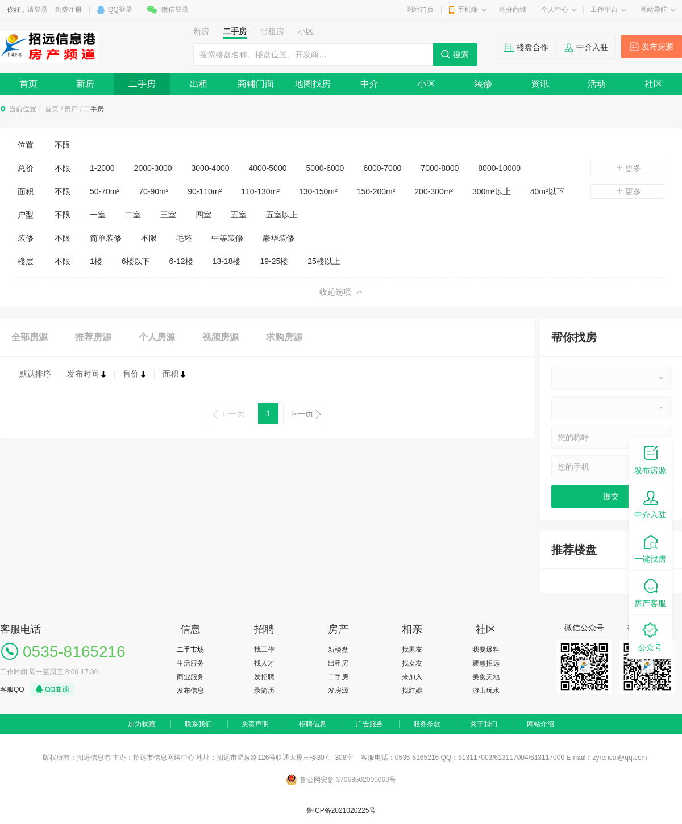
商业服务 (190, 677)
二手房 (142, 84)
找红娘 (412, 691)
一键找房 (650, 547)
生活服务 (190, 663)
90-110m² (205, 191)
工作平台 (604, 10)
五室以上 (282, 214)
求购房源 (284, 337)
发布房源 (657, 46)
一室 (98, 214)
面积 (174, 373)
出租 (199, 84)
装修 (483, 84)
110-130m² (260, 191)
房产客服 (650, 592)
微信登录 (175, 10)
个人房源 (157, 337)
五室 (239, 214)
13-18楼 (227, 261)
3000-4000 (211, 168)
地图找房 (312, 84)
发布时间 (87, 373)
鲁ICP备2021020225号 (341, 810)
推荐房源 (93, 337)
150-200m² (376, 191)
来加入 (412, 677)
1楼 (96, 261)
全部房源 (29, 337)
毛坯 (184, 237)
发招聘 (264, 677)
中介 (369, 84)
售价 (135, 373)
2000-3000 (153, 168)
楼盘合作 (532, 47)
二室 (133, 214)
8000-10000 (499, 168)
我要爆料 (486, 650)
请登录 (37, 10)
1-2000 (102, 168)
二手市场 (190, 650)
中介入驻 (592, 47)
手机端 (468, 10)
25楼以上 (323, 261)
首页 (28, 84)
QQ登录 (120, 10)
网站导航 (653, 10)
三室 (168, 214)
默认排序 (35, 373)
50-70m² (104, 191)
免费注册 (68, 10)
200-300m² (433, 191)
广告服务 (369, 724)
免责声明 (255, 724)
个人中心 (554, 10)
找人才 (264, 663)
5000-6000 (325, 168)
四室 (203, 214)
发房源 (338, 691)
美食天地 (486, 677)
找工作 (264, 650)
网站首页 (420, 10)
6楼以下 (136, 261)
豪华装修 (278, 237)
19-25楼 (274, 261)
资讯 (540, 84)
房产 (71, 109)
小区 (426, 84)
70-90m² (153, 191)
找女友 (412, 663)
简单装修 (106, 237)
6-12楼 (181, 261)
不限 (62, 144)
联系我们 (198, 724)
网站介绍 (540, 724)
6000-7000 (382, 168)
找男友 (412, 650)
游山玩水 (486, 691)
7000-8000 (440, 168)
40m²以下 (547, 191)
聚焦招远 (486, 663)
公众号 (650, 636)
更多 (627, 168)
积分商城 (512, 10)
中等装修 (227, 237)
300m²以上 (491, 191)
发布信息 (190, 691)
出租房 (338, 663)
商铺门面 (256, 84)
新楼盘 (338, 650)
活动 (597, 84)
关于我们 (483, 724)
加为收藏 (141, 724)
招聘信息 (312, 724)
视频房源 (220, 337)
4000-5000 (268, 168)
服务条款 (426, 724)
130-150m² (318, 191)
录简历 (264, 691)
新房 (85, 84)
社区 (653, 84)
